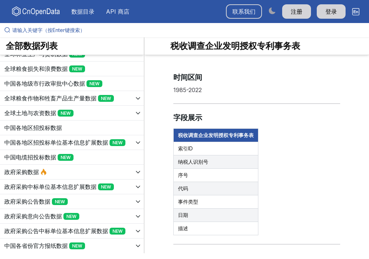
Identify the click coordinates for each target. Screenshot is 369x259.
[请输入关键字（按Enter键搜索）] (187, 30)
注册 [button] (296, 11)
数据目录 (82, 11)
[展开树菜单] (72, 69)
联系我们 (243, 11)
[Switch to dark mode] (272, 10)
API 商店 (117, 11)
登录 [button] (331, 11)
